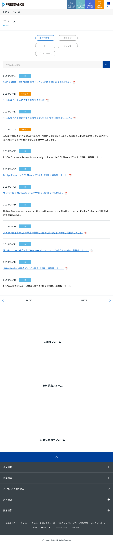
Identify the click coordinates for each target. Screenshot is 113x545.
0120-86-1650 (60, 420)
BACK (29, 300)
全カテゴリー (45, 38)
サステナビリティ (60, 527)
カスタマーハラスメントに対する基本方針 (38, 523)
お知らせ (68, 45)
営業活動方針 (11, 523)
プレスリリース (45, 53)
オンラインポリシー (99, 523)
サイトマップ (76, 527)
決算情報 (67, 38)
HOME (6, 12)
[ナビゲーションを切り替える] (108, 4)
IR (45, 45)
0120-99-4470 (60, 322)
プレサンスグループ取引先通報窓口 (73, 523)
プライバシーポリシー (41, 527)
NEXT (84, 300)
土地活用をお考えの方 (90, 6)
